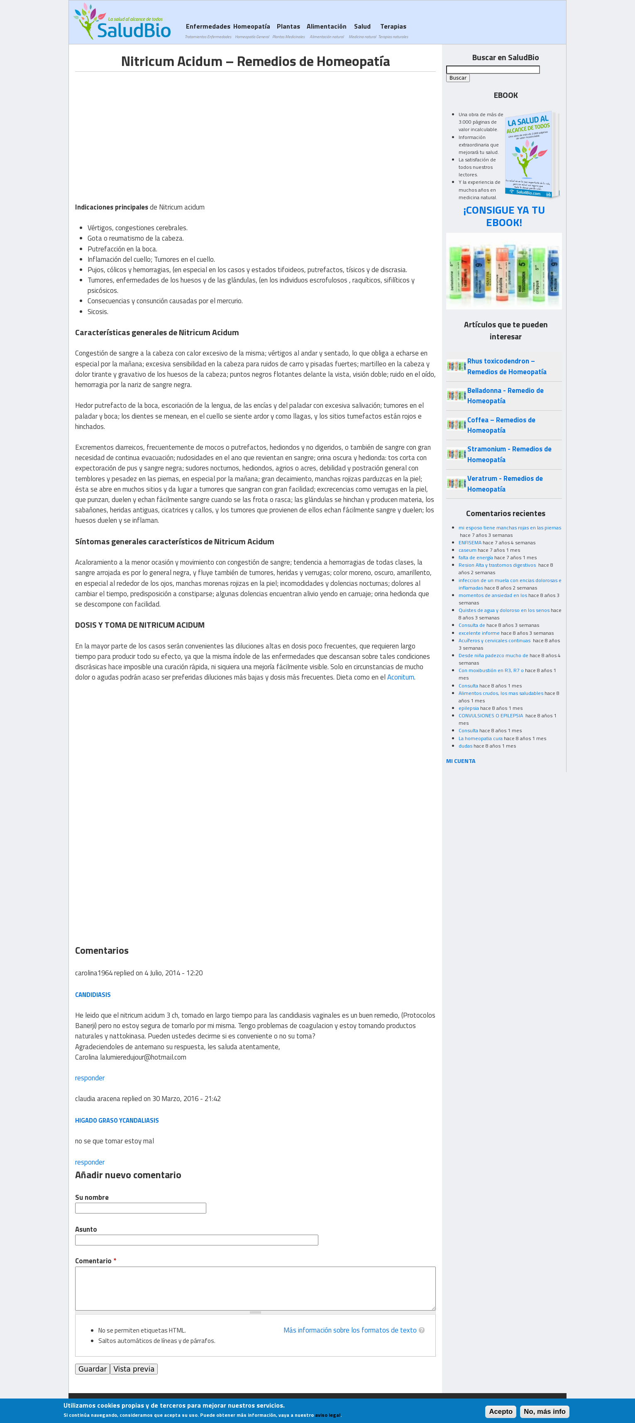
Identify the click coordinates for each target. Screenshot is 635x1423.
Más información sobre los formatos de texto (350, 1330)
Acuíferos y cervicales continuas (495, 640)
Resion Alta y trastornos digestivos (498, 565)
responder (90, 1077)
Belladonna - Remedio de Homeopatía (505, 395)
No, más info (545, 1412)
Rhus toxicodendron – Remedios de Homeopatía (507, 366)
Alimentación (327, 30)
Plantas (288, 30)
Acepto (501, 1412)
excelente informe (479, 633)
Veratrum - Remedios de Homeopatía (505, 483)
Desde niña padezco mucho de (493, 655)
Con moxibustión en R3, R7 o (491, 670)
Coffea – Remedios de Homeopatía (501, 425)
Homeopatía (251, 30)
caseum (467, 550)
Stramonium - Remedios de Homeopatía (509, 454)
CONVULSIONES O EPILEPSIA (491, 715)
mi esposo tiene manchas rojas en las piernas (510, 527)
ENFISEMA (470, 542)
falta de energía (476, 557)
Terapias (393, 30)
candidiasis (93, 994)
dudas (465, 746)
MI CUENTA (461, 760)
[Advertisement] (145, 130)
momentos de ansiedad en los (493, 595)
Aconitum (400, 677)
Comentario (95, 1261)
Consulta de (472, 625)
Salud (362, 30)
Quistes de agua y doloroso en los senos (504, 610)
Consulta (468, 686)
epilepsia (469, 708)
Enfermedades (208, 30)
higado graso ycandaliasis (117, 1120)
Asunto (86, 1229)
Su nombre (92, 1197)
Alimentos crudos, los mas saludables (501, 693)
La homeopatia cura (481, 738)
